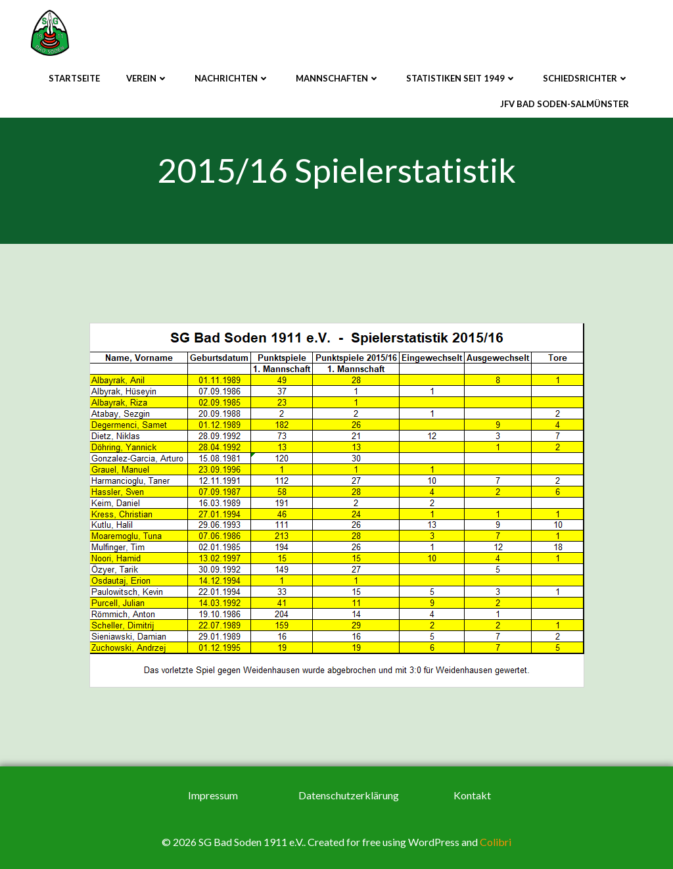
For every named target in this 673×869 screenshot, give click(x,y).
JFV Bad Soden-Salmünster (564, 104)
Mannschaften (338, 78)
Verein (147, 78)
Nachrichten (232, 78)
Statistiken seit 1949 (461, 78)
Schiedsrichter (586, 78)
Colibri (495, 841)
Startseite (74, 78)
